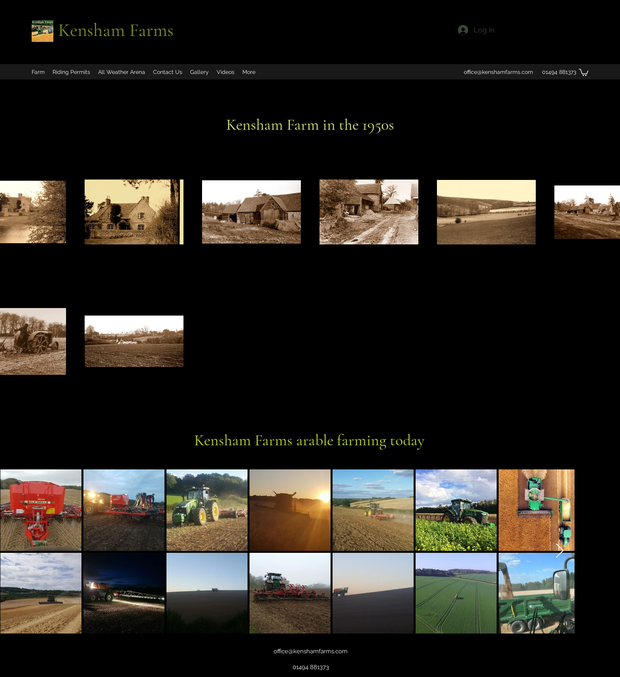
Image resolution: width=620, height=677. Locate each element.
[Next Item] (559, 551)
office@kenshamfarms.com (498, 72)
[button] (583, 72)
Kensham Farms (116, 30)
